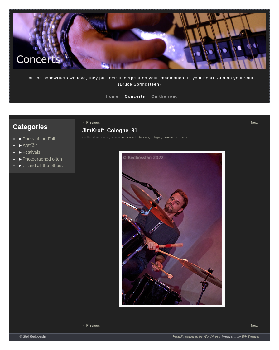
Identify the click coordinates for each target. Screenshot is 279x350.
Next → (256, 122)
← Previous (91, 122)
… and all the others (43, 165)
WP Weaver (251, 336)
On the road (164, 96)
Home (112, 96)
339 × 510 (127, 137)
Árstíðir (30, 145)
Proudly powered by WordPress (196, 336)
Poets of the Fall (39, 138)
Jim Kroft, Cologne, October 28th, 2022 (162, 137)
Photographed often (42, 158)
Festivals (32, 152)
